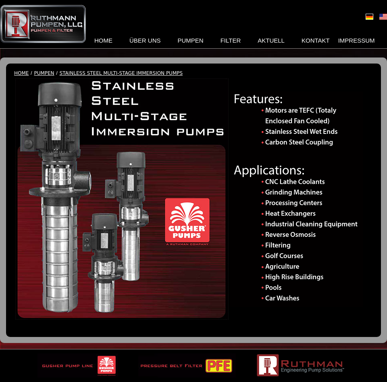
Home (103, 40)
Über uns (145, 40)
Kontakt (316, 40)
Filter (231, 40)
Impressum (356, 40)
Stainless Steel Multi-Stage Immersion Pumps (121, 73)
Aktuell (271, 40)
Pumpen (191, 40)
